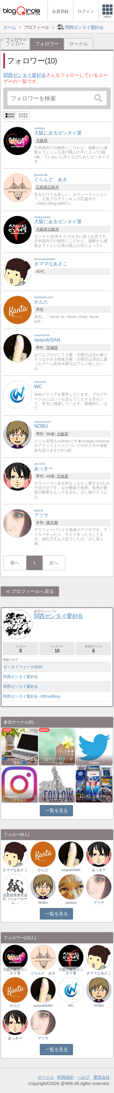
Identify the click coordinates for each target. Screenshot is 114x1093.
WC (71, 1005)
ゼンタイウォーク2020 (22, 667)
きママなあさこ (15, 870)
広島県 (42, 187)
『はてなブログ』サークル (57, 761)
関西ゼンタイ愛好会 (24, 75)
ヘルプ (83, 1077)
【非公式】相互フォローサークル (57, 798)
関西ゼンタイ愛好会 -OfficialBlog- (32, 696)
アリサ (99, 902)
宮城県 (52, 347)
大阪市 (53, 229)
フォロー (20, 649)
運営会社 (101, 1077)
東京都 (52, 522)
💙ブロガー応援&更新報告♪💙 (19, 761)
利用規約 (65, 1077)
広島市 (53, 187)
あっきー (99, 870)
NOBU (43, 902)
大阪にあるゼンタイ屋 (15, 971)
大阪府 (42, 140)
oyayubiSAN (70, 870)
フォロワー (57, 649)
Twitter (94, 763)
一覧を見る (56, 810)
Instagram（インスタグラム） (19, 798)
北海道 (62, 476)
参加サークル (93, 649)
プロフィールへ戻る (32, 591)
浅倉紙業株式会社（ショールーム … (15, 898)
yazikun (71, 902)
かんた (43, 870)
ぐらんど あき (43, 973)
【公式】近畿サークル (94, 798)
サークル (78, 43)
